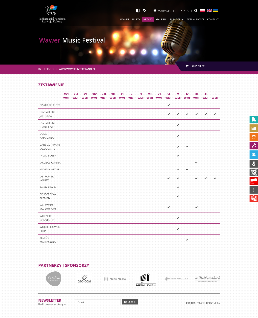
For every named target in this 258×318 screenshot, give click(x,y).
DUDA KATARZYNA (47, 136)
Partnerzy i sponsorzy (63, 265)
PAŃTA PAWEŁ (48, 187)
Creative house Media (208, 303)
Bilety (136, 19)
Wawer (124, 19)
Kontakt (212, 19)
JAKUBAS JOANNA (50, 162)
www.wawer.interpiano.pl (77, 69)
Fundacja (162, 10)
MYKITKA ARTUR (49, 169)
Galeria (161, 19)
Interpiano (46, 69)
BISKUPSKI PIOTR (50, 105)
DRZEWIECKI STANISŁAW (47, 125)
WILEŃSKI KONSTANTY (47, 218)
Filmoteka (177, 19)
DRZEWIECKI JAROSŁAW (47, 114)
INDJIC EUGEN (48, 155)
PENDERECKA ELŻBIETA (48, 196)
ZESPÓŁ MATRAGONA (48, 240)
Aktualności (195, 19)
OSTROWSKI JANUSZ (47, 178)
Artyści (148, 19)
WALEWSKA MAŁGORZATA (48, 207)
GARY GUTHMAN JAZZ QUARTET (50, 146)
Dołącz (128, 301)
